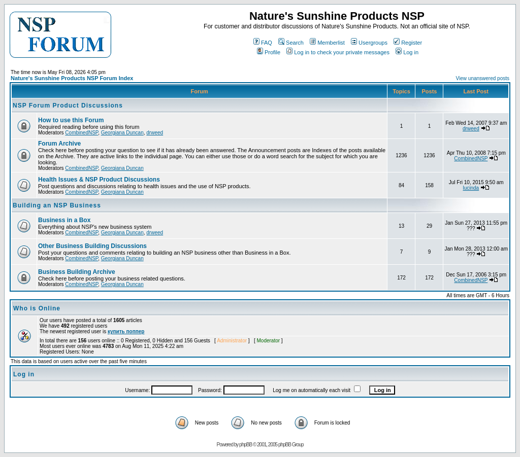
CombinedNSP (81, 132)
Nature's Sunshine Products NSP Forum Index (72, 78)
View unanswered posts (482, 78)
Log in (407, 52)
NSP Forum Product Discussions (68, 105)
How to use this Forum (71, 120)
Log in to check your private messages (337, 52)
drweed (154, 132)
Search (291, 43)
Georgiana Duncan (122, 132)
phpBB (245, 444)
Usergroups (369, 43)
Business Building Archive (76, 271)
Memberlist (327, 43)
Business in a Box (64, 220)
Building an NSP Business (57, 205)
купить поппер (126, 331)
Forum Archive (59, 143)
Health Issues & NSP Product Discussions (99, 179)
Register (408, 43)
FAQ (262, 43)
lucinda (471, 188)
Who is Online (36, 308)
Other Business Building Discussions (92, 246)
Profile (268, 52)
